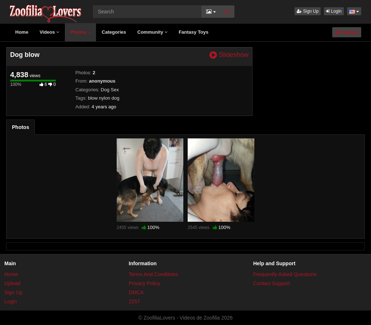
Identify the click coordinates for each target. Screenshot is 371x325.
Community (152, 32)
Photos (80, 32)
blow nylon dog (104, 98)
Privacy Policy (144, 283)
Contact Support (271, 283)
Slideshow (229, 54)
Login (334, 11)
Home (21, 32)
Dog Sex (110, 89)
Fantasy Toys (193, 32)
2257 (134, 301)
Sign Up (307, 11)
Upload (346, 32)
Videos (49, 32)
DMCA (136, 292)
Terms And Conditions (153, 274)
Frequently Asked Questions (285, 274)
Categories (114, 32)
